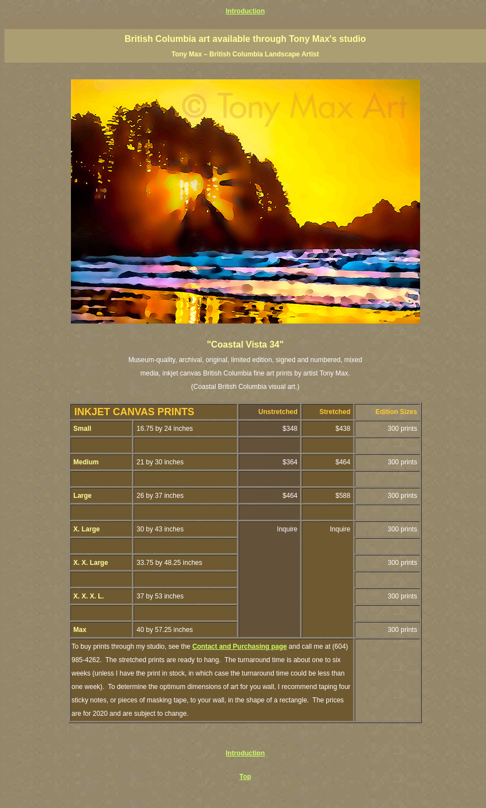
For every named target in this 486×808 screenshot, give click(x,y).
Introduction (245, 11)
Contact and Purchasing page (239, 646)
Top (245, 777)
